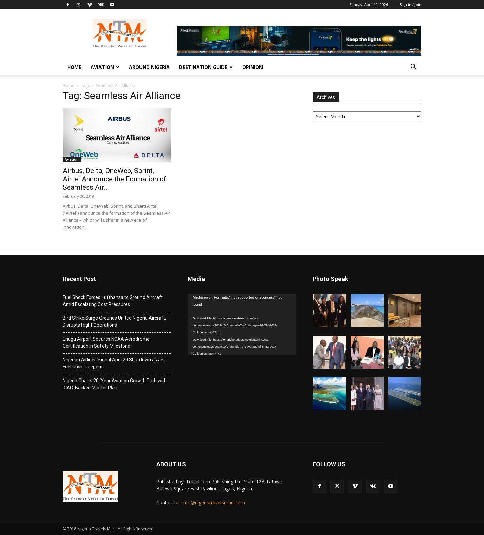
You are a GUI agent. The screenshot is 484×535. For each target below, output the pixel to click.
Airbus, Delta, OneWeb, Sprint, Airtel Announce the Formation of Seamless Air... (114, 179)
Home (74, 67)
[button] (413, 67)
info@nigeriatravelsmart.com (213, 502)
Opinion (252, 67)
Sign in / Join (410, 4)
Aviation (105, 67)
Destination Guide (206, 67)
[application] (242, 324)
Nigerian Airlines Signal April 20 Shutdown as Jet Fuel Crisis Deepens (114, 363)
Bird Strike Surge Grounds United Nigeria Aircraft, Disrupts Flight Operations (114, 321)
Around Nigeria (149, 67)
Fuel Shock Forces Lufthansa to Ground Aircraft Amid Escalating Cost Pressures (113, 301)
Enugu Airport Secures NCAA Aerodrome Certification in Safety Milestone (106, 342)
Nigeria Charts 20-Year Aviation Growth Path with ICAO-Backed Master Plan (115, 384)
